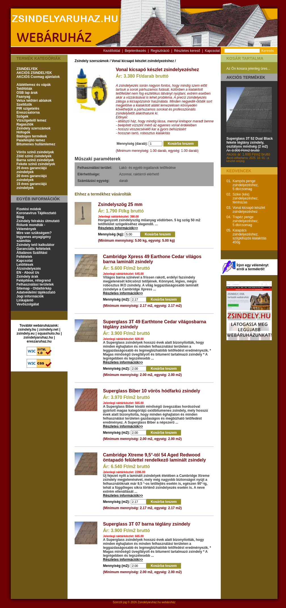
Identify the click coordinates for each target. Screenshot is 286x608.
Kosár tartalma (244, 58)
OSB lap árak (27, 93)
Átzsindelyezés (28, 269)
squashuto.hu (48, 333)
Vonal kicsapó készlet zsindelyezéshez (143, 61)
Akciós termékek (245, 77)
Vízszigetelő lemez (31, 120)
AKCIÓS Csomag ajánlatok (38, 77)
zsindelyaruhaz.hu (38, 337)
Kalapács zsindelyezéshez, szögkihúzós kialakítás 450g (249, 236)
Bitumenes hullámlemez (35, 144)
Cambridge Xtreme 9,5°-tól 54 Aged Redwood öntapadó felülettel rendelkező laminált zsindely (154, 457)
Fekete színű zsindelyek (35, 164)
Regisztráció (160, 51)
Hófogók (23, 132)
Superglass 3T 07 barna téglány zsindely (146, 524)
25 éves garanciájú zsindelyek (31, 170)
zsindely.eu (25, 333)
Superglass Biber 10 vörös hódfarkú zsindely (151, 390)
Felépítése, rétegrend (33, 280)
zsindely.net (48, 329)
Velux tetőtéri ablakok (33, 101)
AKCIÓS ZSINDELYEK (34, 73)
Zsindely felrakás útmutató (38, 221)
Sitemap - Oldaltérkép (33, 288)
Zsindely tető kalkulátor (35, 245)
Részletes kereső (187, 51)
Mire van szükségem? (34, 233)
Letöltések (24, 265)
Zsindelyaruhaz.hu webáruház (156, 602)
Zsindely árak (27, 277)
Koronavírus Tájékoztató (36, 213)
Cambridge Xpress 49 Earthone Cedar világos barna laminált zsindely (152, 259)
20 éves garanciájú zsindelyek (31, 178)
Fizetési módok (28, 209)
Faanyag (23, 97)
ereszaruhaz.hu (39, 341)
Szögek (22, 116)
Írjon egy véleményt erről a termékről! (252, 267)
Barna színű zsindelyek (35, 160)
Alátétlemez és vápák (33, 85)
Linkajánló (24, 300)
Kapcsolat (212, 51)
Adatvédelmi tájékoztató (35, 292)
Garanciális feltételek (33, 249)
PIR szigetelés (27, 108)
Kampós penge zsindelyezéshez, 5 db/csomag (245, 185)
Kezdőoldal (111, 51)
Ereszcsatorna (28, 112)
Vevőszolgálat (27, 304)
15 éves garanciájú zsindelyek (31, 186)
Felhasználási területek (35, 284)
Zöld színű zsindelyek (33, 156)
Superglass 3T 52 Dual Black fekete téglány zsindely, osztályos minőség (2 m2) (249, 142)
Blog (20, 217)
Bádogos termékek (31, 136)
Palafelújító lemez (30, 140)
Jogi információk (30, 296)
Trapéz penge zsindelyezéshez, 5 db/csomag (245, 221)
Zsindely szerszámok (33, 128)
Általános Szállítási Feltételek (31, 255)
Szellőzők (24, 105)
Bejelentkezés (135, 51)
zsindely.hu (27, 329)
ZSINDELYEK (27, 69)
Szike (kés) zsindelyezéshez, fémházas (245, 198)
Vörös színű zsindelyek (35, 152)
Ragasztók (24, 124)
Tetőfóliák (24, 89)
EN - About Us (27, 273)
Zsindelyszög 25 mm (120, 204)
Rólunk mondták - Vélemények (30, 227)
